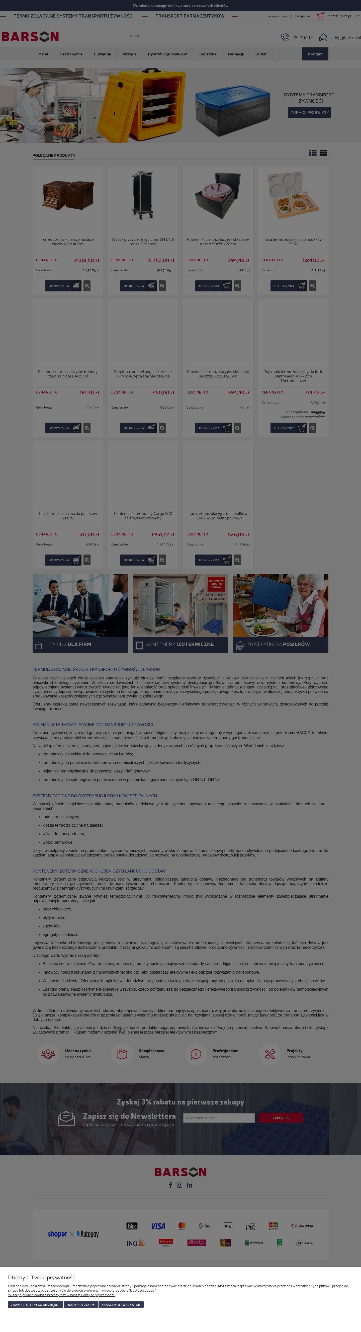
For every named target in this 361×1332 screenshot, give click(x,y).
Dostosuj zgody (81, 1304)
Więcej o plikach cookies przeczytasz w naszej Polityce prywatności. (61, 1295)
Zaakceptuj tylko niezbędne (35, 1304)
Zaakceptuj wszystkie (121, 1304)
